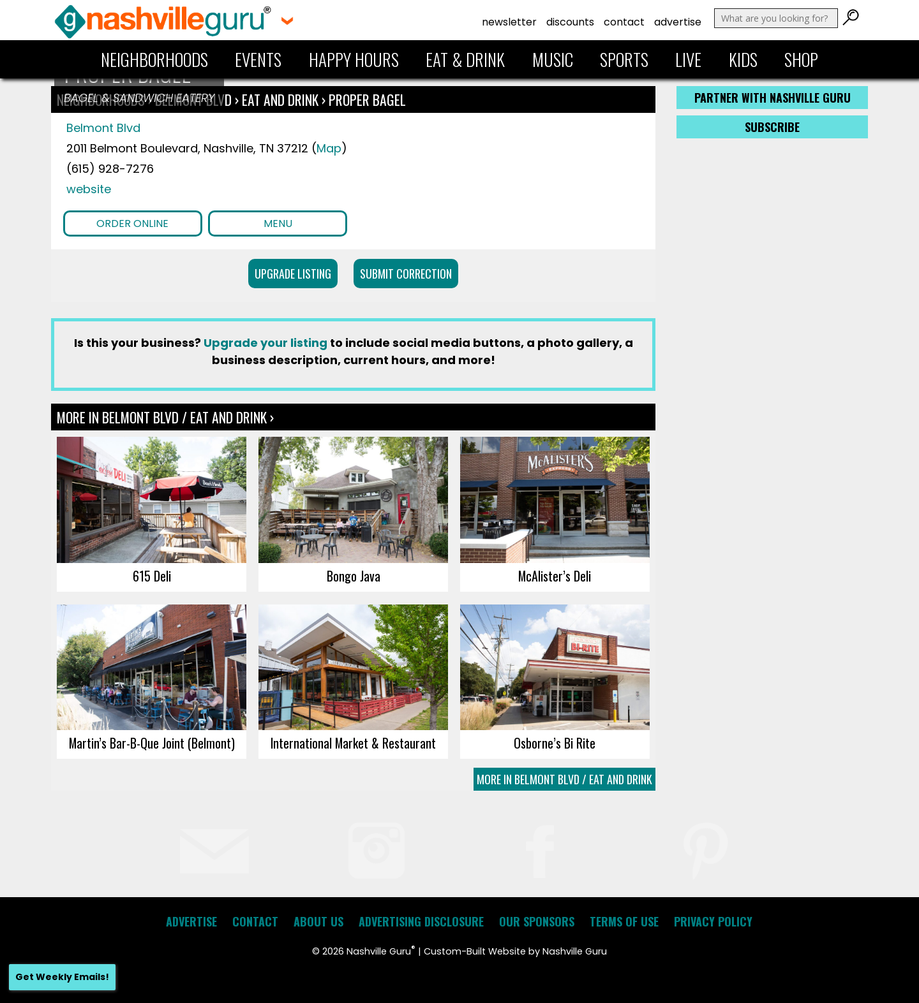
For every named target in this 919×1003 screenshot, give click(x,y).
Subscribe (772, 127)
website (88, 189)
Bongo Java (353, 575)
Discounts (570, 22)
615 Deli (152, 575)
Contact (624, 22)
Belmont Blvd (103, 128)
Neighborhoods (154, 59)
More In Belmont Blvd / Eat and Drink (564, 779)
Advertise (677, 22)
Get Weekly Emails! (62, 976)
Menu (278, 223)
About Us (318, 921)
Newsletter (509, 22)
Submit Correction (406, 273)
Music (552, 59)
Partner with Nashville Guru (772, 97)
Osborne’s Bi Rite (554, 742)
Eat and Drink (280, 99)
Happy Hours (354, 59)
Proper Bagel (367, 99)
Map (329, 148)
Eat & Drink (465, 59)
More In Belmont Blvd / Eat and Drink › (165, 417)
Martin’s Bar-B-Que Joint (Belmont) (152, 742)
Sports (624, 59)
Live (688, 59)
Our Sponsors (536, 921)
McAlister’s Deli (554, 575)
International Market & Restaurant (353, 742)
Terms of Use (624, 921)
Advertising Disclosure (421, 921)
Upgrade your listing (265, 343)
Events (258, 59)
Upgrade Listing (293, 273)
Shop (801, 59)
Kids (743, 59)
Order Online (132, 223)
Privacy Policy (713, 921)
